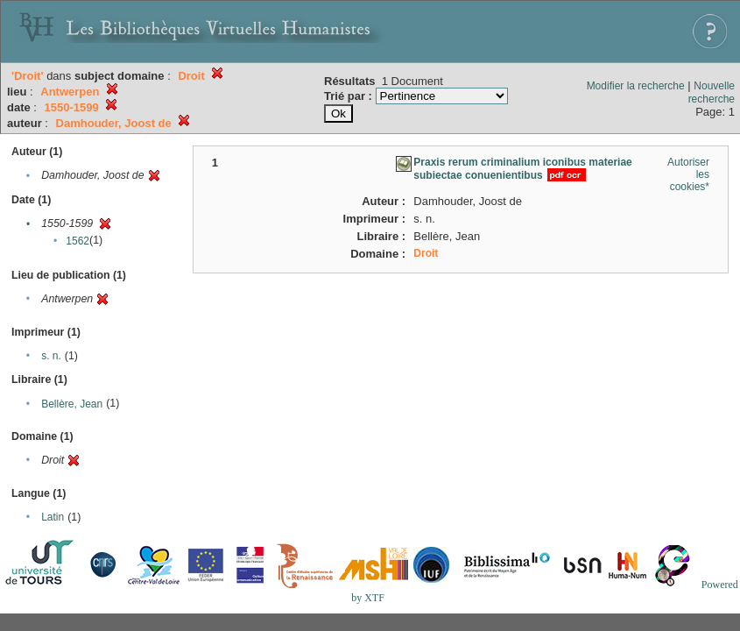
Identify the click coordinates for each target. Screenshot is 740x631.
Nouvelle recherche (711, 92)
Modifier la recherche (636, 86)
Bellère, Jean (71, 404)
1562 (77, 241)
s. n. (51, 356)
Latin (52, 517)
